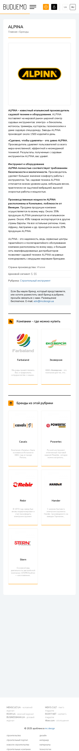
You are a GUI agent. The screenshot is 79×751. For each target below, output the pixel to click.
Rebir (23, 500)
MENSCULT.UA (19, 709)
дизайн (43, 735)
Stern (23, 559)
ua (65, 7)
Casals (23, 441)
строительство (14, 735)
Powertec (56, 441)
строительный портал (17, 740)
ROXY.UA (20, 714)
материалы (45, 744)
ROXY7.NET (55, 716)
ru (72, 7)
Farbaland (23, 360)
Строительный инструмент (35, 280)
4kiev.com (57, 720)
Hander (56, 500)
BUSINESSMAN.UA (20, 719)
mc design (50, 728)
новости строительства (18, 744)
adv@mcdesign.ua (44, 301)
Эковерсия (56, 360)
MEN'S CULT (54, 709)
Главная (12, 31)
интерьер (44, 740)
